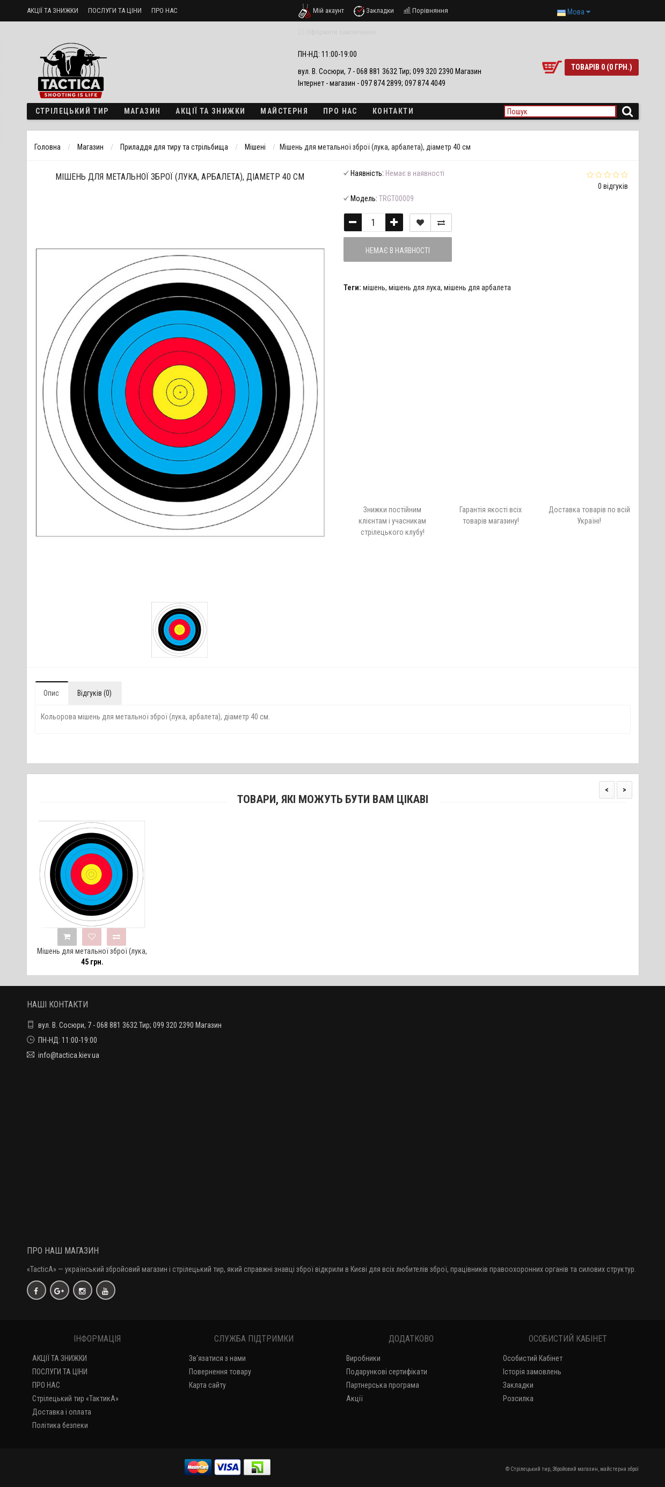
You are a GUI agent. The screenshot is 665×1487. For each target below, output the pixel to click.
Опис (51, 693)
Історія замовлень (532, 1371)
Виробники (363, 1358)
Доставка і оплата (61, 1412)
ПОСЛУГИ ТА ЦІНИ (115, 10)
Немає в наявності (398, 250)
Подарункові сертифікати (386, 1371)
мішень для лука (415, 287)
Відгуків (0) (94, 693)
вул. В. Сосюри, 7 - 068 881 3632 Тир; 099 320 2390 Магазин (130, 1025)
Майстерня (284, 111)
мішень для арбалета (477, 287)
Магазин (142, 111)
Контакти (393, 111)
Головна (47, 147)
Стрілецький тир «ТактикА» (75, 1398)
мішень (374, 287)
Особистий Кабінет (532, 1358)
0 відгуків (613, 186)
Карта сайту (207, 1385)
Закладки (518, 1385)
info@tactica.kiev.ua (68, 1055)
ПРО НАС (164, 10)
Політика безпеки (60, 1425)
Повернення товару (220, 1371)
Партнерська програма (382, 1385)
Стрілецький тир (72, 111)
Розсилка (518, 1398)
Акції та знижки (210, 111)
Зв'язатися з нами (217, 1358)
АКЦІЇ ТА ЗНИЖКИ (52, 10)
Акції (354, 1398)
